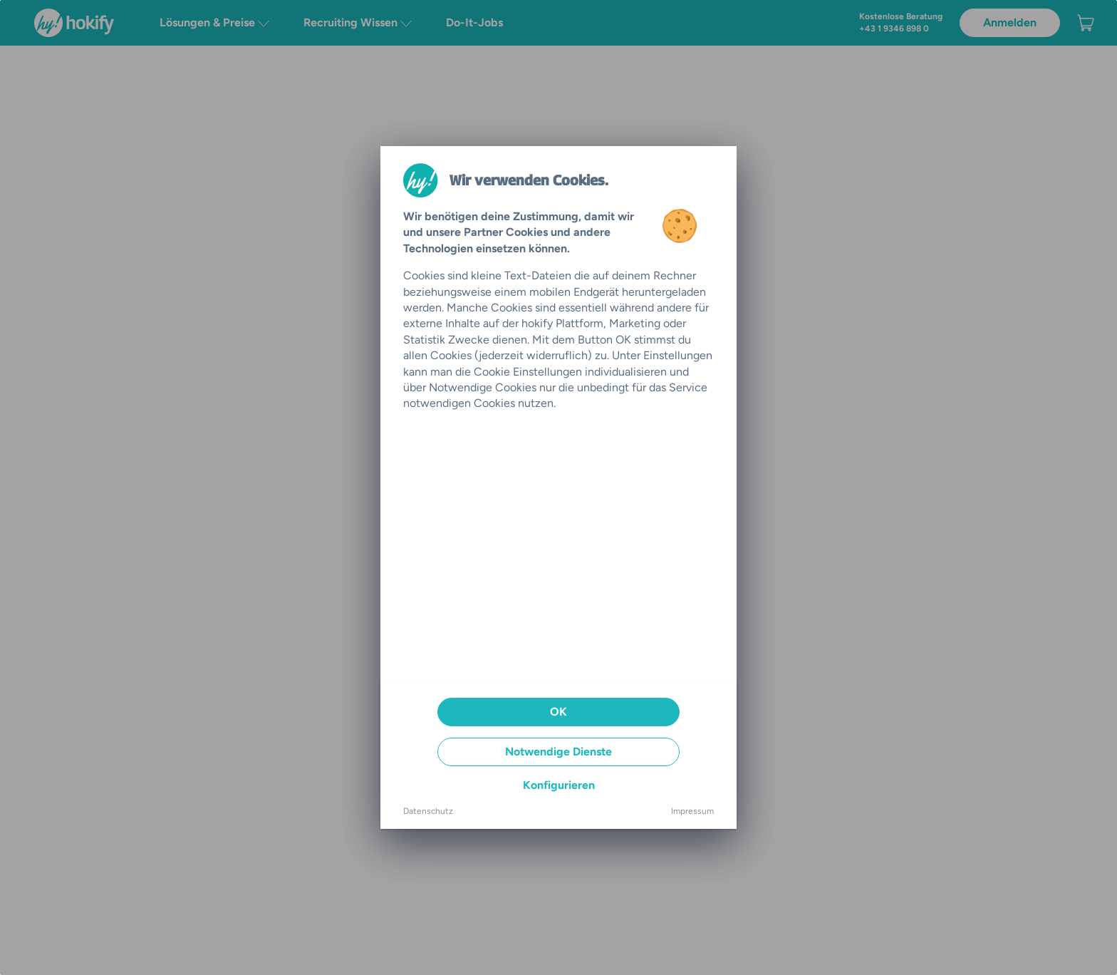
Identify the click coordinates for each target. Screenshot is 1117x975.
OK (558, 711)
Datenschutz (428, 811)
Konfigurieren (559, 785)
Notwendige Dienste (558, 751)
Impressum (692, 811)
